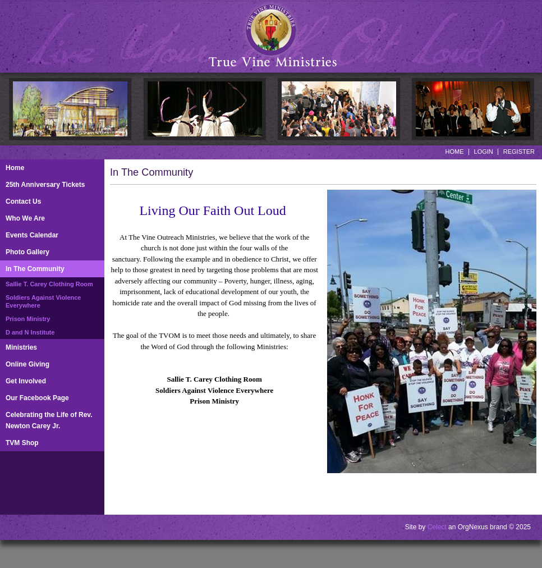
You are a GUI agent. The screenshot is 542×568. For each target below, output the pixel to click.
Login (483, 151)
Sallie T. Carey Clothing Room (49, 284)
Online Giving (27, 364)
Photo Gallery (27, 252)
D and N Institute (30, 332)
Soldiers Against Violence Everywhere (43, 301)
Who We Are (25, 218)
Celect (437, 527)
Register (519, 151)
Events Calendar (32, 235)
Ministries (21, 347)
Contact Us (23, 201)
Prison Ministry (28, 318)
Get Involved (26, 381)
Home (454, 151)
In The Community (35, 269)
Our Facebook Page (37, 398)
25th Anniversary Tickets (45, 185)
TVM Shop (22, 443)
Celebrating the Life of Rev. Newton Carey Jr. (49, 420)
